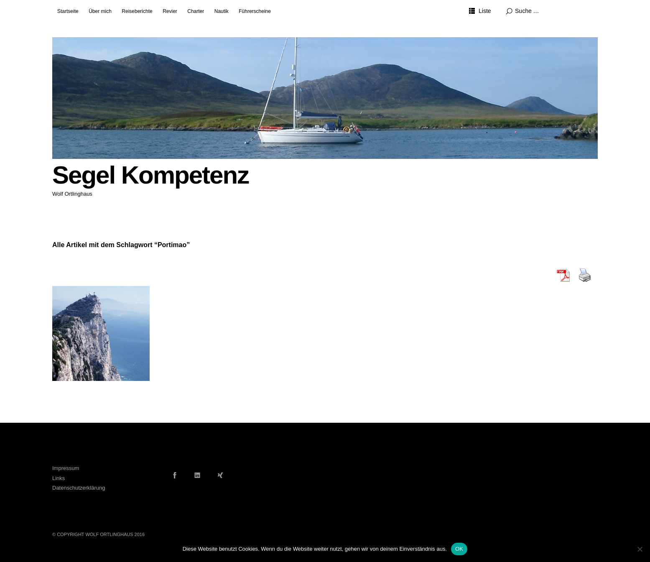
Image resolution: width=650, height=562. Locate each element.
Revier (170, 11)
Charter (195, 11)
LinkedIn (197, 475)
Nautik (221, 11)
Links (58, 478)
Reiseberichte (137, 11)
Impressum (65, 468)
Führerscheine (255, 11)
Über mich (100, 11)
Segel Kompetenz (150, 175)
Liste (485, 11)
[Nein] (639, 549)
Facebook (174, 475)
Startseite (68, 11)
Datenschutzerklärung (78, 488)
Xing (220, 475)
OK (459, 549)
